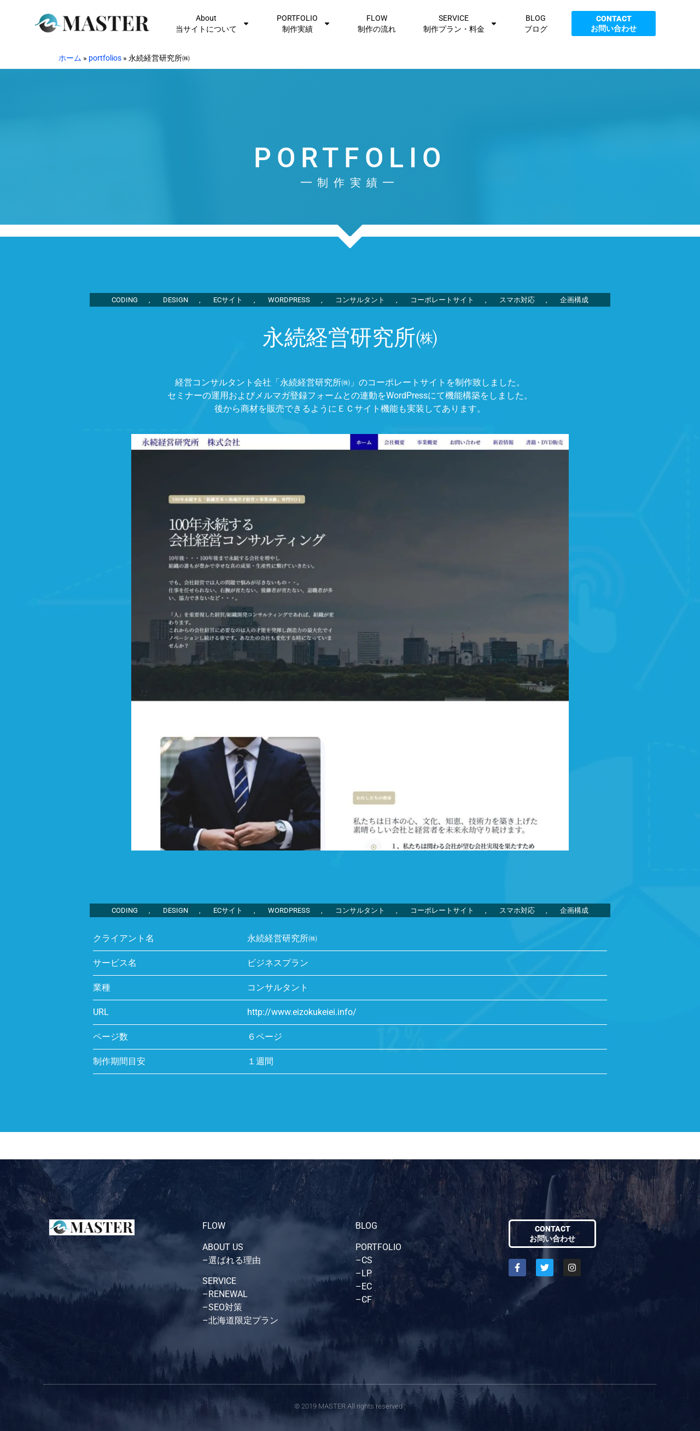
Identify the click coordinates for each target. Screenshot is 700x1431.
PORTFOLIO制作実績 (304, 23)
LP (366, 1273)
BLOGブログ (535, 23)
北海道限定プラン (243, 1320)
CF (366, 1299)
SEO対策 (225, 1307)
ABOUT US (222, 1247)
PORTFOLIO (378, 1247)
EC (366, 1286)
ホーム (70, 58)
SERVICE (219, 1281)
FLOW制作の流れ (377, 23)
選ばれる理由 (234, 1260)
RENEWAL (228, 1294)
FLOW (213, 1226)
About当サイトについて (213, 23)
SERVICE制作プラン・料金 (460, 23)
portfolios (105, 58)
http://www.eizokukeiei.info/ (302, 1012)
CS (366, 1260)
